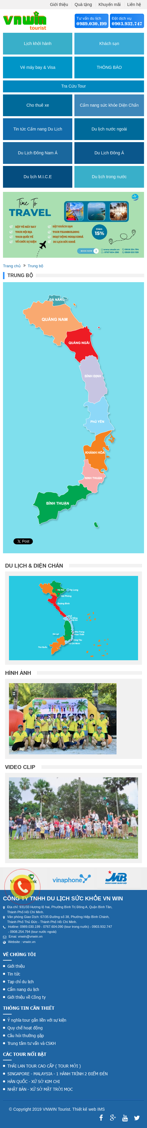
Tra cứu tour (73, 86)
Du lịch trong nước (109, 176)
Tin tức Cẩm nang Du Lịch (37, 129)
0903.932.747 (127, 24)
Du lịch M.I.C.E (38, 176)
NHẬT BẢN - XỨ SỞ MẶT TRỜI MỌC (40, 1089)
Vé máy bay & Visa (37, 67)
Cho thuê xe (37, 105)
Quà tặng (83, 4)
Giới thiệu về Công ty (26, 997)
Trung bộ (35, 266)
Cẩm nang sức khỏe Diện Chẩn (109, 105)
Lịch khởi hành (37, 43)
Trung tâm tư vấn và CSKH (31, 1043)
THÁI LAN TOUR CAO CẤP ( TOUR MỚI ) (44, 1066)
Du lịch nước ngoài (109, 129)
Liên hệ (134, 4)
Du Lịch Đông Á (109, 152)
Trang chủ (12, 266)
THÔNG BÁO (109, 67)
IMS (101, 1109)
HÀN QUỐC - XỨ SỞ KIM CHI (33, 1081)
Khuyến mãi (110, 4)
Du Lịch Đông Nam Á (37, 152)
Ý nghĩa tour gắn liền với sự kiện (36, 1020)
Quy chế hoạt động (25, 1028)
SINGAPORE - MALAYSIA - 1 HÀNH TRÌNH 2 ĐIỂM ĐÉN (57, 1073)
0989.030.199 (91, 24)
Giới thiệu (59, 4)
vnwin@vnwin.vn (30, 936)
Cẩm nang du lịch (23, 989)
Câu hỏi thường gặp (25, 1035)
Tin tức (13, 974)
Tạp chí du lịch (20, 981)
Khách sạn (109, 43)
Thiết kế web (84, 1109)
